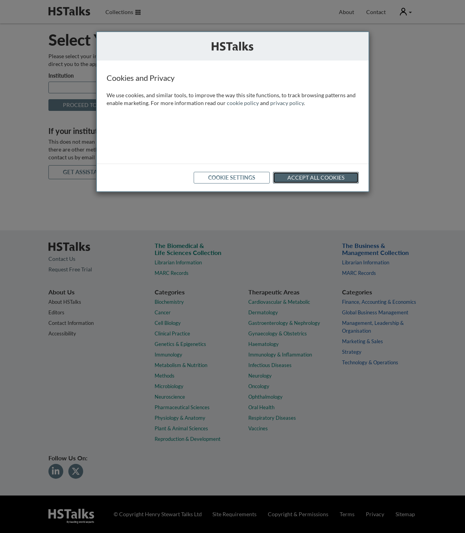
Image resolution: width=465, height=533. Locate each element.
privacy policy (287, 103)
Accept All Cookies (315, 177)
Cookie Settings (231, 177)
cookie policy (243, 103)
